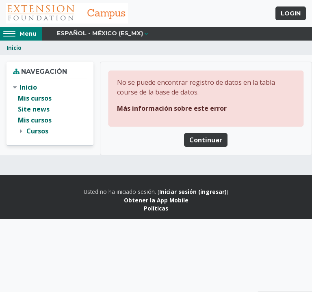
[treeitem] (50, 109)
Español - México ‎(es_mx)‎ (100, 33)
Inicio (14, 48)
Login (291, 13)
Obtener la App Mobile (156, 200)
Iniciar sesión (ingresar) (193, 191)
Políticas (156, 208)
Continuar (205, 139)
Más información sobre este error (172, 108)
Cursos (37, 131)
